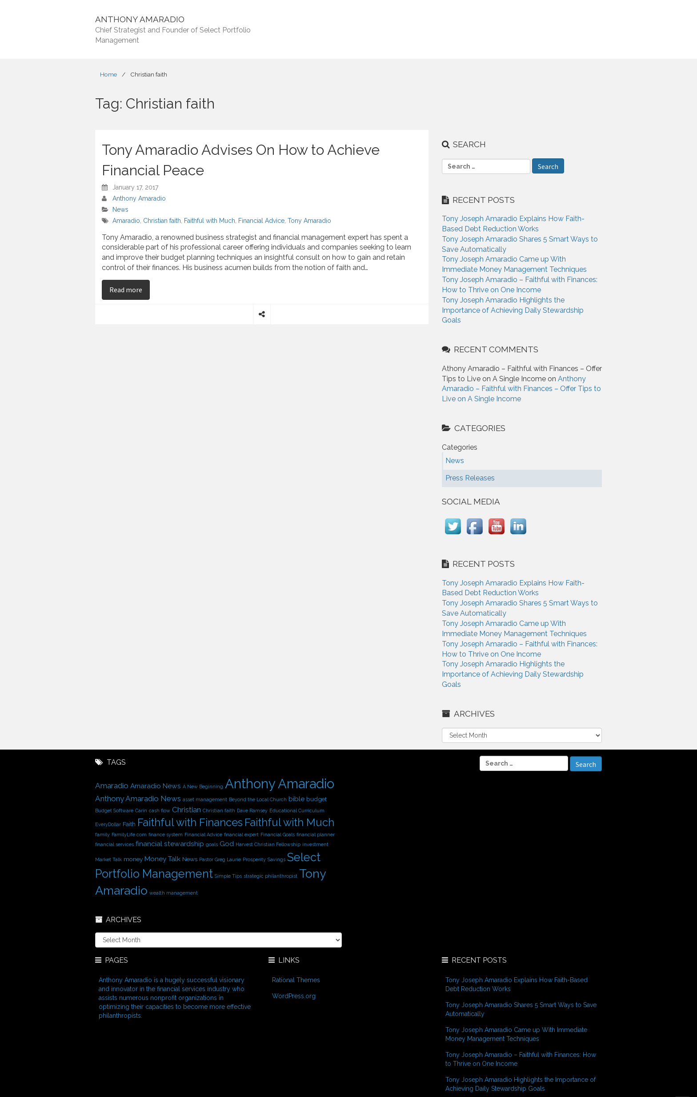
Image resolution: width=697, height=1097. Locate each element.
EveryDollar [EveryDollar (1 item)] (108, 824)
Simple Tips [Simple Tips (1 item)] (228, 876)
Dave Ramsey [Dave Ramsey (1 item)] (252, 810)
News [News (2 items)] (189, 859)
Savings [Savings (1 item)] (276, 859)
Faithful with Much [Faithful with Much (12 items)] (289, 822)
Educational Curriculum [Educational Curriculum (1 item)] (296, 810)
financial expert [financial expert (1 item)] (241, 834)
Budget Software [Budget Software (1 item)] (114, 810)
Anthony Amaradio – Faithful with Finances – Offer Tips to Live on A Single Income (521, 389)
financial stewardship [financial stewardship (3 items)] (170, 843)
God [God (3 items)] (227, 843)
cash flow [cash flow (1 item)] (159, 810)
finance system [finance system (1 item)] (165, 834)
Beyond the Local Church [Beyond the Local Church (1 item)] (258, 799)
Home (108, 74)
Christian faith (162, 220)
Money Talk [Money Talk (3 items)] (162, 859)
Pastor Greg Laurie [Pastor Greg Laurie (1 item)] (220, 859)
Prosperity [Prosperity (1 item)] (254, 859)
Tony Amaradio (309, 220)
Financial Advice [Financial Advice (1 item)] (203, 834)
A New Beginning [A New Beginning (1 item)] (203, 786)
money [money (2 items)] (133, 859)
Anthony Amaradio (139, 198)
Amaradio (126, 220)
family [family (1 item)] (102, 834)
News (120, 209)
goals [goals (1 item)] (212, 844)
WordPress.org (294, 996)
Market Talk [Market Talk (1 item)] (108, 859)
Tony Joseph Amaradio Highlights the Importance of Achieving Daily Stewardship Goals (513, 310)
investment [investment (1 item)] (315, 844)
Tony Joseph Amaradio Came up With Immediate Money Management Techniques (516, 1034)
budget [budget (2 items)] (316, 799)
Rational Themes (296, 980)
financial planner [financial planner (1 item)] (315, 834)
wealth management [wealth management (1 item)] (173, 892)
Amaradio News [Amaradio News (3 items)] (155, 786)
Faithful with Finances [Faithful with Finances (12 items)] (190, 822)
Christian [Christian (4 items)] (186, 809)
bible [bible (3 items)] (296, 799)
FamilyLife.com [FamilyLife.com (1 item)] (129, 834)
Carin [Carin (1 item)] (141, 810)
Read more (129, 289)
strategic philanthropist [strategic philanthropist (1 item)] (270, 876)
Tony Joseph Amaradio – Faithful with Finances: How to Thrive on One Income (520, 1059)
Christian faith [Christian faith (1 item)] (219, 810)
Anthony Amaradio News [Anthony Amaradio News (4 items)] (138, 798)
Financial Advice (261, 220)
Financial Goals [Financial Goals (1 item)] (277, 834)
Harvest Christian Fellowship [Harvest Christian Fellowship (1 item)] (268, 844)
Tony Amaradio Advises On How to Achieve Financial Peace (241, 159)
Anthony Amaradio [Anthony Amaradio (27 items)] (279, 783)
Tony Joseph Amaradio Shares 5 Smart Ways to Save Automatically (521, 1009)
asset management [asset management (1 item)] (205, 799)
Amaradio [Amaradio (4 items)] (111, 785)
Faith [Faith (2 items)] (129, 823)
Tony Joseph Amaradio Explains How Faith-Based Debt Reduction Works (516, 984)
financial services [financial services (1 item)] (114, 844)
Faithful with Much (209, 220)
